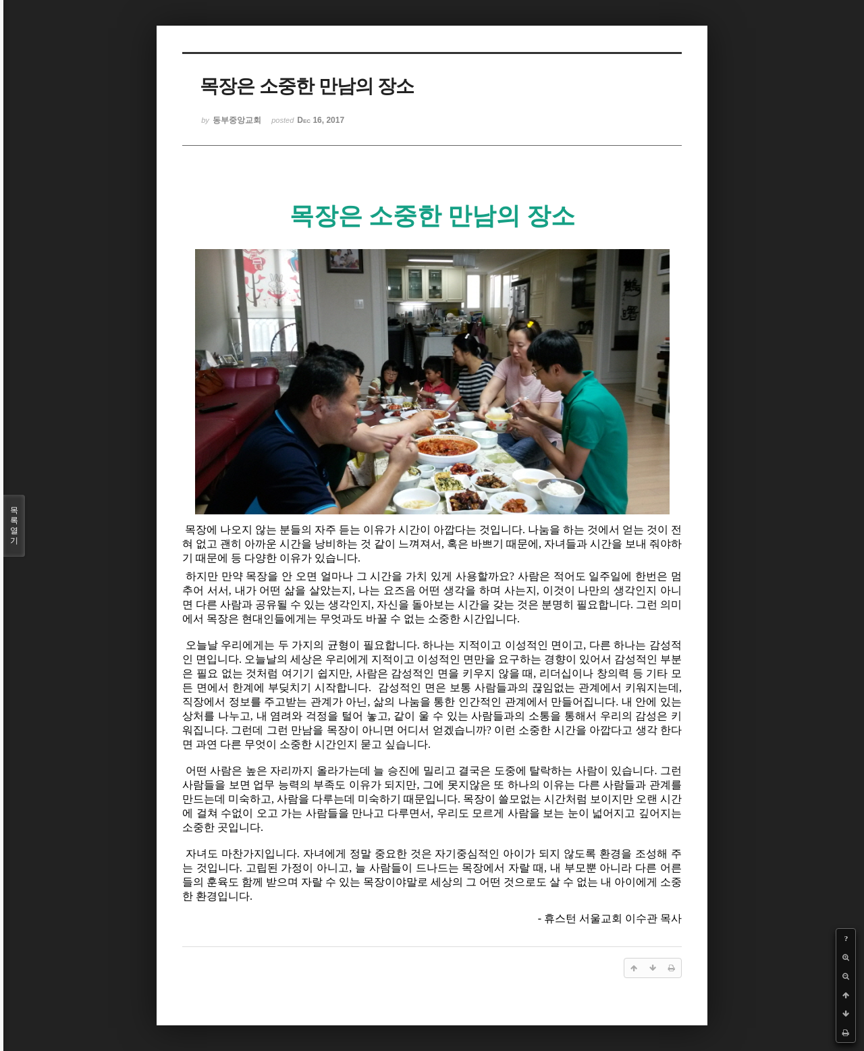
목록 (14, 526)
